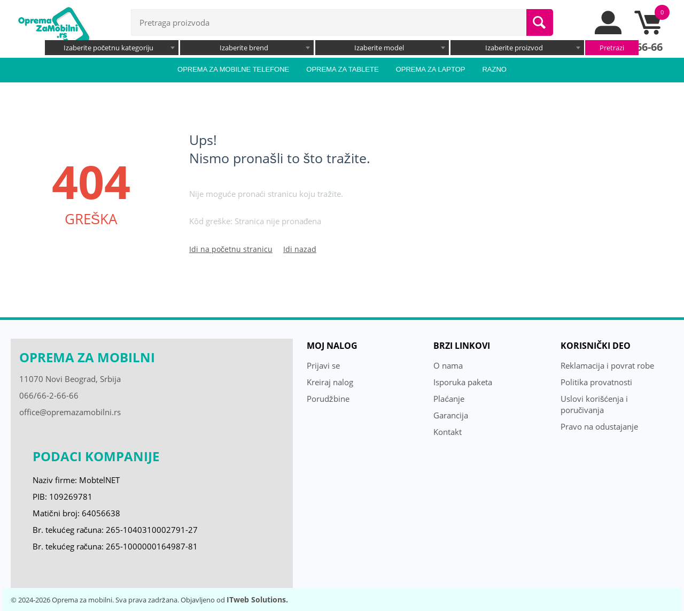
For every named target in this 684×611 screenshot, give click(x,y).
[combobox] (111, 47)
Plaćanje (448, 398)
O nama (448, 365)
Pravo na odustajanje (599, 426)
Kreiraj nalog (330, 382)
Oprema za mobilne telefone (233, 69)
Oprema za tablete (342, 69)
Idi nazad (299, 249)
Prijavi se (323, 365)
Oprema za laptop (430, 69)
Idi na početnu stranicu (231, 249)
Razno (494, 69)
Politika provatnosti (596, 382)
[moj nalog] (608, 31)
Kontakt (447, 431)
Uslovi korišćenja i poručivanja (594, 404)
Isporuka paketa (462, 382)
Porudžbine (328, 398)
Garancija (450, 415)
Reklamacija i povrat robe (607, 365)
